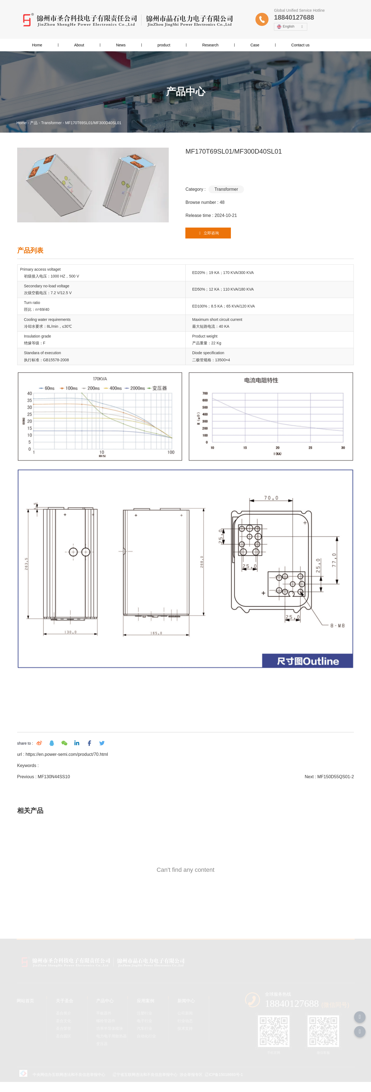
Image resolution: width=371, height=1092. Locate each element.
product (164, 45)
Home (37, 45)
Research (210, 45)
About (79, 45)
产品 (34, 123)
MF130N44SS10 (53, 779)
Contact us (300, 45)
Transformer (51, 123)
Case (255, 45)
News (121, 45)
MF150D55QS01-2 (336, 779)
